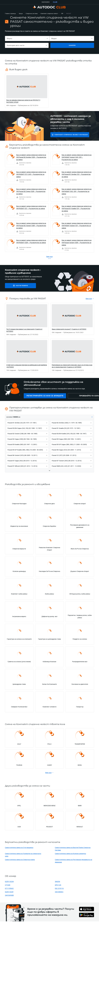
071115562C (9, 888)
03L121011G (59, 888)
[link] (27, 91)
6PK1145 (58, 885)
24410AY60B (9, 895)
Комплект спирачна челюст (49, 13)
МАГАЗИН (46, 2)
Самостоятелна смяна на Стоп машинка (19, 847)
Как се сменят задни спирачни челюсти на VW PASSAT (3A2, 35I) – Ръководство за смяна (76, 191)
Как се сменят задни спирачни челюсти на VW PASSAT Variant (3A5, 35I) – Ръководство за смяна (76, 157)
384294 (57, 881)
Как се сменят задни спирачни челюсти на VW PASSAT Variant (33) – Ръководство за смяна (76, 225)
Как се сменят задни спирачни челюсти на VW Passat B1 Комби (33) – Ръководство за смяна (76, 208)
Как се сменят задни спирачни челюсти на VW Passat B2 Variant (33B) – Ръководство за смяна (31, 225)
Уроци (21, 13)
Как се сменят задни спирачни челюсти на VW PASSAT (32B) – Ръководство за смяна (31, 241)
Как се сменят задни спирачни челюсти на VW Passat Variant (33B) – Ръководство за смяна (76, 242)
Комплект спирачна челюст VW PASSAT (71, 134)
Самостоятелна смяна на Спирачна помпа (20, 860)
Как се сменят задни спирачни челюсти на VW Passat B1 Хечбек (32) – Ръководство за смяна (76, 174)
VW (62, 13)
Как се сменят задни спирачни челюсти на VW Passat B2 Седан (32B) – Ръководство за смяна (31, 191)
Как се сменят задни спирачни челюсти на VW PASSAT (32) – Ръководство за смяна (31, 207)
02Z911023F (9, 892)
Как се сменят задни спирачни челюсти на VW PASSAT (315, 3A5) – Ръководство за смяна (31, 174)
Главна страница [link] (10, 13)
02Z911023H (9, 881)
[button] (49, 417)
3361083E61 (59, 892)
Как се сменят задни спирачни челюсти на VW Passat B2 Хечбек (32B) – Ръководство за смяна (31, 157)
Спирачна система (32, 13)
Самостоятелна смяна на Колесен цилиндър (70, 854)
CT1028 (7, 885)
